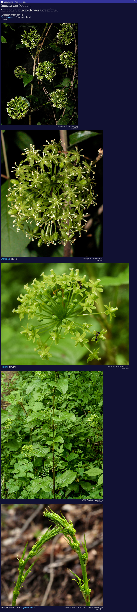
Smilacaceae (7, 17)
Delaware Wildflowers (13, 2)
